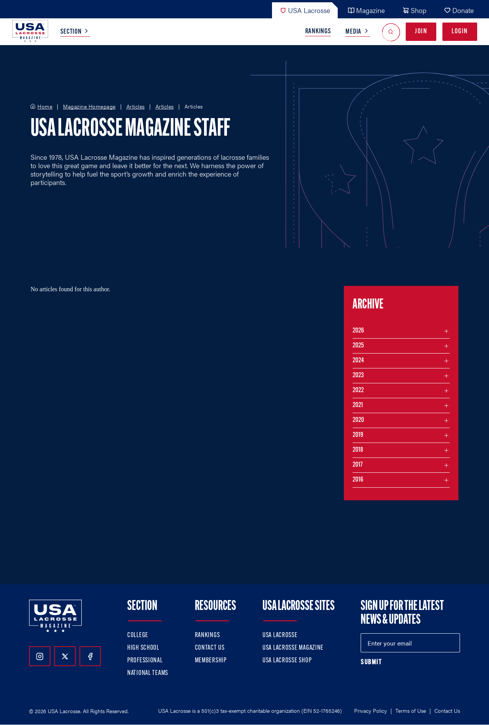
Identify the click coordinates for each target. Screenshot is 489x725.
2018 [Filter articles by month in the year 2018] (358, 450)
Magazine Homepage (89, 106)
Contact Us (210, 648)
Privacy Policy (370, 710)
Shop (414, 10)
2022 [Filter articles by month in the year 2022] (358, 390)
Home (44, 106)
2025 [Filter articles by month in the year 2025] (358, 345)
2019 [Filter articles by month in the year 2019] (358, 435)
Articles (135, 106)
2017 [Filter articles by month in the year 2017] (358, 465)
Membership (211, 660)
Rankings (318, 31)
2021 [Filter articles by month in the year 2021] (358, 405)
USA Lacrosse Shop (286, 660)
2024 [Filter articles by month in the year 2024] (358, 360)
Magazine (366, 10)
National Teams (147, 673)
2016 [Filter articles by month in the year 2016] (358, 479)
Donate (459, 10)
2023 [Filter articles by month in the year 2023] (358, 375)
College (137, 635)
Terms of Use (410, 710)
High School (143, 648)
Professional (145, 660)
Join (421, 31)
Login (460, 31)
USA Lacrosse (305, 10)
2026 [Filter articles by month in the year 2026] (358, 330)
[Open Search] (391, 32)
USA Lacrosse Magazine (293, 648)
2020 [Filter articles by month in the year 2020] (358, 420)
